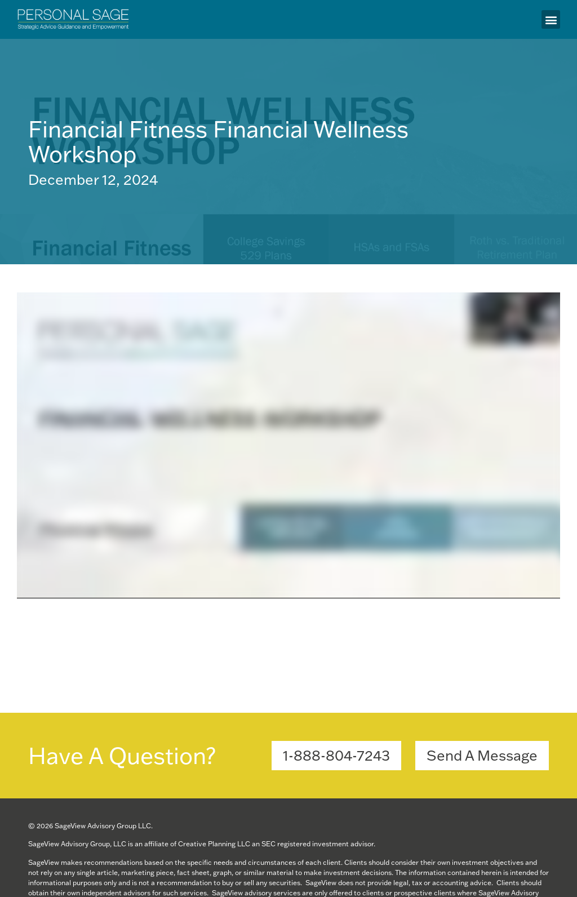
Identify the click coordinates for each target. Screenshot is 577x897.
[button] (551, 19)
